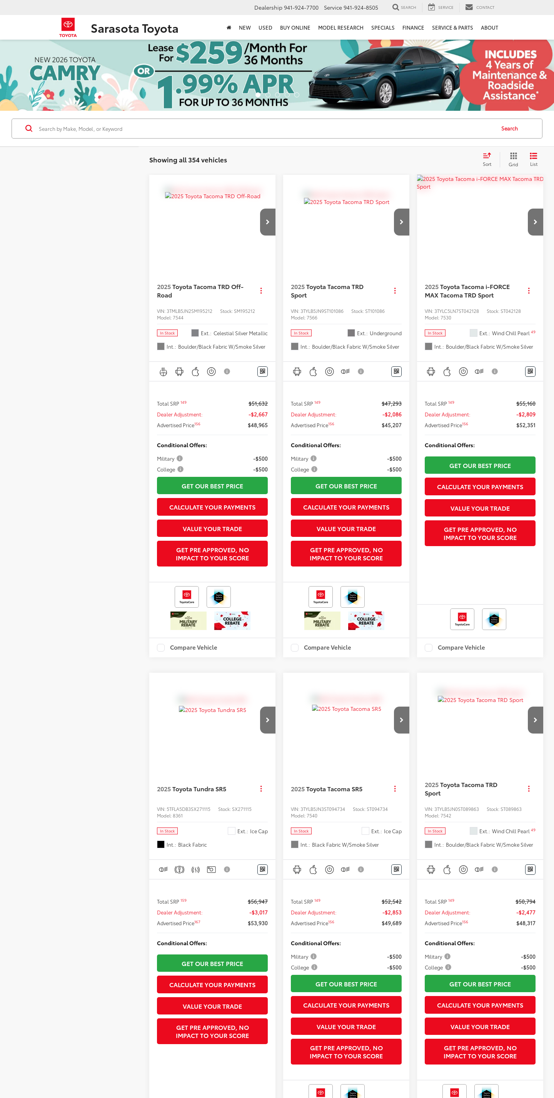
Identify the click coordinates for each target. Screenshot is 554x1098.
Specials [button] (383, 27)
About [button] (489, 27)
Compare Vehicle (193, 648)
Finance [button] (413, 27)
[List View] (533, 159)
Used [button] (265, 27)
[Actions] (261, 290)
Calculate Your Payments (212, 506)
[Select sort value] (489, 159)
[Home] (229, 27)
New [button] (245, 27)
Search (509, 128)
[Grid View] (512, 159)
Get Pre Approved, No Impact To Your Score (212, 553)
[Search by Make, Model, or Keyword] (266, 128)
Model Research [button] (341, 27)
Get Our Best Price (212, 485)
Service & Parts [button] (452, 27)
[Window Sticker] (262, 371)
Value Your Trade (212, 528)
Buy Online (295, 27)
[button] (267, 222)
